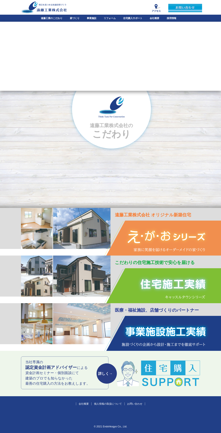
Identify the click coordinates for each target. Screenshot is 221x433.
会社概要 (154, 18)
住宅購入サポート (132, 18)
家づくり (74, 18)
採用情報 (171, 18)
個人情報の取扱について (108, 403)
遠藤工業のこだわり (51, 18)
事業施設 (91, 18)
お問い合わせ (134, 403)
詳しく (105, 373)
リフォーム (110, 18)
